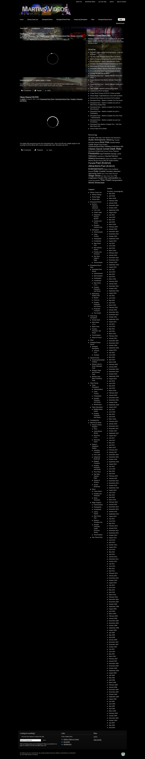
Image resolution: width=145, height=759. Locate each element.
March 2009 (112, 613)
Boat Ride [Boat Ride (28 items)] (104, 142)
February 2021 (113, 336)
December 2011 (113, 559)
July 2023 (112, 269)
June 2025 (112, 217)
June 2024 (112, 246)
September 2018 (114, 405)
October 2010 (113, 580)
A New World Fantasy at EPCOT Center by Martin (105, 93)
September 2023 (114, 265)
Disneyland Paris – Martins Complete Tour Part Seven (106, 100)
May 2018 (112, 414)
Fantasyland (97, 238)
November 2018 (113, 400)
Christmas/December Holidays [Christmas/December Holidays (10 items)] (99, 146)
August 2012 (112, 547)
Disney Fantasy (96, 194)
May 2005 (112, 706)
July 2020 (112, 352)
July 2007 (112, 649)
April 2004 (112, 727)
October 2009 (113, 604)
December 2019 (113, 369)
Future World (98, 491)
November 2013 (113, 533)
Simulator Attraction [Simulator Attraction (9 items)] (113, 171)
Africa (95, 429)
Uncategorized (35, 28)
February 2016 (113, 476)
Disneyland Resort (47, 19)
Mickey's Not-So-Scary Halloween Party (97, 366)
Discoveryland (98, 276)
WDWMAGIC (68, 744)
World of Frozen (97, 337)
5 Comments (27, 150)
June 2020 (112, 355)
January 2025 (113, 229)
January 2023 (113, 284)
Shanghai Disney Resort (105, 19)
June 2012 (112, 549)
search (112, 1)
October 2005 (113, 694)
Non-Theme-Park (97, 537)
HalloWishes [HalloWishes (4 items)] (101, 156)
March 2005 (112, 711)
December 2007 (113, 642)
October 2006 (113, 668)
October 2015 (113, 485)
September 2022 (114, 291)
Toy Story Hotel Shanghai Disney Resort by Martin (105, 57)
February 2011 (113, 573)
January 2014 (113, 528)
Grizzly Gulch (96, 320)
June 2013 (112, 540)
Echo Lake (97, 454)
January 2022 (113, 310)
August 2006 (112, 673)
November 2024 (113, 234)
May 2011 (112, 568)
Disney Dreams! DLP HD (29, 97)
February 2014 (113, 526)
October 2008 (113, 625)
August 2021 (112, 322)
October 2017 (113, 431)
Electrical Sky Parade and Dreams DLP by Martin (105, 98)
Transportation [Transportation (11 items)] (116, 180)
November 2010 (113, 578)
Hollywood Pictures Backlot (97, 216)
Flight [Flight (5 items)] (101, 154)
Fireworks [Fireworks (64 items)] (93, 153)
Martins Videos (40, 80)
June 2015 (112, 492)
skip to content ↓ (122, 1)
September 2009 (114, 606)
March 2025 (112, 224)
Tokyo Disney (23, 28)
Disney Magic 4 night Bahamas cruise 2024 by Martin (106, 96)
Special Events (120, 23)
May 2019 (112, 386)
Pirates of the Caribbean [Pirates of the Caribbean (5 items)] (110, 169)
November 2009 (113, 602)
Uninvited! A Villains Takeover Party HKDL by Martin (105, 68)
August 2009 (112, 609)
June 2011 (112, 566)
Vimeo (49, 80)
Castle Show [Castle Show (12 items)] (93, 144)
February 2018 (113, 421)
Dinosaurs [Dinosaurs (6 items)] (91, 151)
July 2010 (112, 585)
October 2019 (113, 374)
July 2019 (112, 381)
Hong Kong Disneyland (80, 19)
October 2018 (113, 402)
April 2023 (112, 276)
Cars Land (97, 210)
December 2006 (113, 663)
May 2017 (112, 443)
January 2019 (113, 395)
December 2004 (113, 718)
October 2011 (113, 561)
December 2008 (113, 621)
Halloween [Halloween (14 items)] (92, 156)
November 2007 (113, 644)
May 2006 (112, 678)
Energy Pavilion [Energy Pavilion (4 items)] (108, 151)
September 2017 (114, 433)
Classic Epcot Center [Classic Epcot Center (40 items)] (99, 149)
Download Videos (90, 1)
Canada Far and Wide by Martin (99, 73)
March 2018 (112, 419)
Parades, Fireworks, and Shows (97, 289)
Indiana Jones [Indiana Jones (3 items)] (109, 158)
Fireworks (40, 150)
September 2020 (114, 348)
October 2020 (113, 345)
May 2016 (112, 471)
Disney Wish (96, 199)
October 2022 (113, 288)
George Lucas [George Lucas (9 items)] (116, 154)
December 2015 (113, 481)
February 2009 (113, 616)
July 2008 (112, 632)
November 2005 (113, 692)
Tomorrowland (98, 262)
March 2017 (112, 447)
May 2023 (112, 274)
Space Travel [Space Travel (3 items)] (104, 173)
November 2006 (113, 666)
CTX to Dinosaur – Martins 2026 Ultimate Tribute (105, 61)
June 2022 (112, 298)
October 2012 (113, 545)
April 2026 (112, 196)
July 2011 (112, 564)
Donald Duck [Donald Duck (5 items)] (99, 151)
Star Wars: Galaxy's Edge (97, 258)
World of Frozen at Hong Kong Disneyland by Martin (106, 59)
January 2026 (113, 203)
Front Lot (96, 300)
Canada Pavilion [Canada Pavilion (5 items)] (115, 142)
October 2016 (113, 459)
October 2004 (113, 720)
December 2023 (113, 257)
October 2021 (113, 317)
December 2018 (113, 397)
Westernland (97, 404)
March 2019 (112, 390)
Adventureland (98, 232)
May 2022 (112, 300)
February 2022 (113, 307)
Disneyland (95, 230)
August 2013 (112, 538)
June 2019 (112, 383)
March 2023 (112, 279)
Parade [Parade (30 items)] (91, 163)
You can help (102, 1)
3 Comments (27, 90)
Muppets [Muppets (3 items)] (100, 160)
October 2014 (113, 511)
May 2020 (112, 357)
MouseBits (67, 742)
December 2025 (113, 205)
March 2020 (112, 362)
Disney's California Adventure (95, 206)
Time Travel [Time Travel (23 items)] (105, 180)
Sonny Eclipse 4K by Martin (98, 128)
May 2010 (112, 590)
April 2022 (112, 303)
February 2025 (113, 227)
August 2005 (112, 699)
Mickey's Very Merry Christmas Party (97, 378)
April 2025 (112, 222)
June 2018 (112, 412)
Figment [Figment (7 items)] (116, 151)
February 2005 (113, 713)
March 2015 (112, 500)
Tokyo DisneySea (97, 407)
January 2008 (113, 640)
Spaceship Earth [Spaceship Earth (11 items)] (94, 173)
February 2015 (113, 502)
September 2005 (114, 697)
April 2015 (112, 497)
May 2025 (112, 219)
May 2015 (112, 495)
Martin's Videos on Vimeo (71, 739)
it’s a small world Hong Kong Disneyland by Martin (105, 71)
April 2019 (112, 388)
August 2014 (112, 516)
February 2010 (113, 597)
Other (92, 19)
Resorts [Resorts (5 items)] (90, 171)
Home (21, 19)
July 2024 (112, 243)
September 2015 (114, 488)
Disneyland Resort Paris (63, 19)
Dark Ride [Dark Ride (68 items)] (115, 148)
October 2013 (113, 535)
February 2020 (113, 364)
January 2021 (113, 338)
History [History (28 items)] (91, 158)
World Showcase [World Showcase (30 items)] (96, 182)
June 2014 (112, 521)
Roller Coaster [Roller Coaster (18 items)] (100, 171)
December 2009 (113, 599)
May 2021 (112, 329)
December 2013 (113, 530)
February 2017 (113, 450)
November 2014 (113, 509)
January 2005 (113, 716)
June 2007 (112, 651)
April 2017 (112, 445)
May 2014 (112, 523)
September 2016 (114, 462)
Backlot (96, 298)
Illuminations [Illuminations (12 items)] (100, 158)
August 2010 (112, 583)
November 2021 (113, 314)
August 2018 (112, 407)
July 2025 (112, 215)
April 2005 (112, 708)
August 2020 (112, 350)
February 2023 (113, 281)
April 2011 (112, 571)
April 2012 (112, 554)
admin (23, 36)
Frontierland (97, 241)
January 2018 (113, 424)
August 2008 (112, 630)
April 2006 (112, 680)
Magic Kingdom (96, 502)
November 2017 (113, 428)
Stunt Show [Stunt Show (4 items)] (110, 176)
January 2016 (113, 478)
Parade (39, 90)
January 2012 (113, 556)
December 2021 (113, 312)
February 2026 (113, 201)
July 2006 (112, 675)
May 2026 (112, 193)
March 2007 (112, 656)
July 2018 (112, 409)
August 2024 (112, 241)
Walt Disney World (49, 28)
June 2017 (112, 440)
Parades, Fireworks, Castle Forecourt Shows (97, 528)
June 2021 (112, 326)
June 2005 (112, 704)
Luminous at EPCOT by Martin (99, 91)
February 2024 (113, 253)
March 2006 (112, 682)
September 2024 (114, 238)
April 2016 (112, 473)
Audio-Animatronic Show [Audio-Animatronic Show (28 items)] (100, 140)
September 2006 (114, 670)
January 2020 (113, 367)
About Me (79, 1)
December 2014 (113, 507)
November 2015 (113, 483)
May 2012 (112, 552)
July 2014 (112, 519)
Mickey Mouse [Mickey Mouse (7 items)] (93, 160)
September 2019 (114, 376)
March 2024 (112, 250)
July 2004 (112, 723)
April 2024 (112, 248)
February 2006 (113, 685)
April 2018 (112, 416)
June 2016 (112, 469)
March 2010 (112, 594)
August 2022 (112, 293)
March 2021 (112, 333)
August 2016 (112, 464)
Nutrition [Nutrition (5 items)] (115, 160)
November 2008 (113, 623)
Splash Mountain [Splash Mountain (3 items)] (113, 173)
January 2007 (113, 661)
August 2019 (112, 379)
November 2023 (113, 260)
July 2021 (112, 324)
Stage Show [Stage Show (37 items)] (94, 175)
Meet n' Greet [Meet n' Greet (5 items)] (117, 158)
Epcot (93, 489)
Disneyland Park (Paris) (47, 36)
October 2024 (113, 236)
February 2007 (113, 659)
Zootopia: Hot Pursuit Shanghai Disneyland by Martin (106, 64)
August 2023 (112, 267)
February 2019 (113, 393)
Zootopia (96, 355)
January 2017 (113, 452)
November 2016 (113, 457)
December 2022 (113, 286)
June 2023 (112, 272)
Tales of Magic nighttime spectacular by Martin (104, 88)
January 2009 (113, 618)
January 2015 (113, 504)
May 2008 (112, 635)
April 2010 (112, 592)
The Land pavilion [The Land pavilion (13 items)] (111, 178)
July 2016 (112, 466)
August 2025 (112, 212)
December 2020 (113, 341)
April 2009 (112, 611)
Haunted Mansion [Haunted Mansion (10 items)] (111, 156)
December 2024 (113, 231)
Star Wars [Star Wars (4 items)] (104, 176)
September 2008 (114, 628)
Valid (98, 740)
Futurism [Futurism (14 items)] (106, 154)
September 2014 (114, 514)
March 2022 (112, 305)
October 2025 (113, 208)
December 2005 (113, 689)
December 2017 (113, 426)
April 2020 (112, 360)
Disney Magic (96, 197)
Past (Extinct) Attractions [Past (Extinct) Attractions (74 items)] (99, 164)
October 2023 (113, 262)
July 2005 (112, 701)
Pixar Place (97, 472)
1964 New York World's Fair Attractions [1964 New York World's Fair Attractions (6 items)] (108, 138)
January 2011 (113, 575)
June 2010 (112, 587)
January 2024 (113, 255)
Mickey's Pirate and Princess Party (96, 372)
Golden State (98, 212)
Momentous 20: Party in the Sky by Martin (102, 66)
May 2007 (112, 654)
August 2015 (112, 490)
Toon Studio (97, 313)
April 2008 (112, 637)
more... (49, 90)
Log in (95, 736)
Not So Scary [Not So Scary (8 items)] (108, 160)
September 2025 (114, 210)
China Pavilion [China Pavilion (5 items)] (103, 144)
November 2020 (113, 343)
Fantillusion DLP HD (27, 34)
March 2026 (112, 198)
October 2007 (113, 647)
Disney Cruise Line (32, 19)
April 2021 (112, 331)
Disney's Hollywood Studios (95, 446)
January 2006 (113, 687)
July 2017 (112, 438)
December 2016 (113, 454)
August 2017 (112, 435)
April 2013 (112, 542)
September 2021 (114, 319)
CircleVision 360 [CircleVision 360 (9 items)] (117, 146)
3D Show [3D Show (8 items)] (91, 138)
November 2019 (113, 371)
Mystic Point (95, 326)
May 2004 (112, 725)
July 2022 (112, 295)
